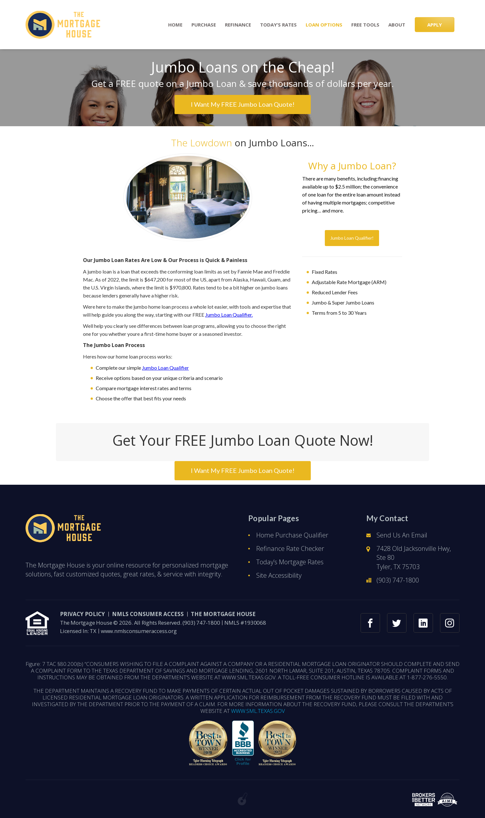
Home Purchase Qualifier (292, 535)
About (396, 25)
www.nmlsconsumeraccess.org (139, 631)
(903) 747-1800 (398, 580)
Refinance (238, 25)
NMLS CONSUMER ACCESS (148, 614)
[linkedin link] (423, 623)
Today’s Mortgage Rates (290, 562)
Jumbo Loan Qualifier (165, 368)
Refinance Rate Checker (290, 548)
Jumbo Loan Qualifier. (229, 315)
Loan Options (324, 25)
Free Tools (365, 25)
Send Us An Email (402, 535)
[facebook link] (370, 623)
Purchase (203, 25)
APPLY (434, 24)
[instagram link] (449, 623)
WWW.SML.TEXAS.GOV (258, 710)
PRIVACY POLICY (82, 614)
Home (175, 25)
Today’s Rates (278, 25)
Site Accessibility (279, 575)
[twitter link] (397, 623)
